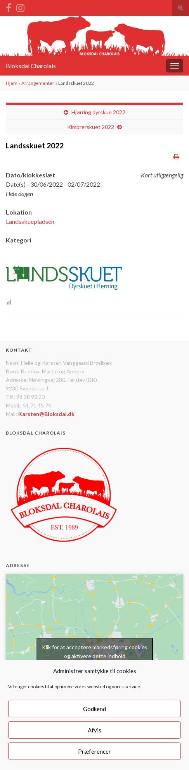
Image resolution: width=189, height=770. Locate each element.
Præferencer (94, 751)
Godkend (94, 708)
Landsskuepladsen (30, 221)
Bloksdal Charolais (31, 65)
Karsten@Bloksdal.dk (46, 414)
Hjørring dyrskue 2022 (98, 112)
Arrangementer (37, 83)
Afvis (94, 730)
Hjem (11, 83)
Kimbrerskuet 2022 (90, 127)
